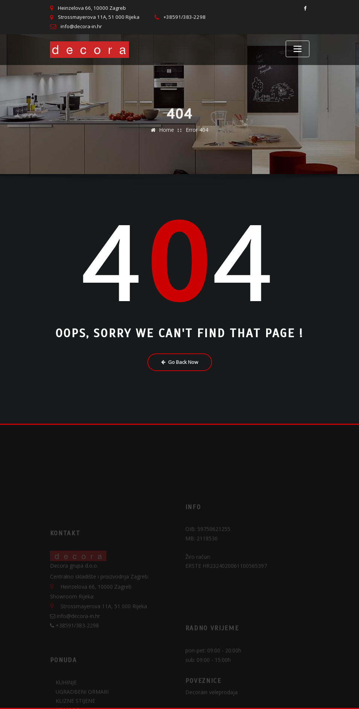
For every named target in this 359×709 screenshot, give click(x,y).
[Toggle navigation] (297, 49)
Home (166, 125)
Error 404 (197, 125)
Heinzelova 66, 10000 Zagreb (92, 8)
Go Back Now (179, 362)
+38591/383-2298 (185, 17)
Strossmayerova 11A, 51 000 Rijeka (98, 17)
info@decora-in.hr (81, 26)
